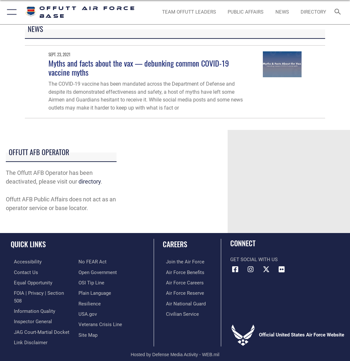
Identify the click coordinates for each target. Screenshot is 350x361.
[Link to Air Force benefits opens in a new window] (182, 271)
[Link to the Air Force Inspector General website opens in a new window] (30, 311)
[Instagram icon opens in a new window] (250, 269)
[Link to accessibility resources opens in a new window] (24, 261)
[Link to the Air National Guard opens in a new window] (182, 301)
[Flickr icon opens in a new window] (281, 269)
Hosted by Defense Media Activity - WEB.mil (175, 346)
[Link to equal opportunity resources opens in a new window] (30, 281)
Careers (175, 244)
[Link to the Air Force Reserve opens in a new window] (182, 291)
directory (89, 181)
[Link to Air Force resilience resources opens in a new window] (89, 301)
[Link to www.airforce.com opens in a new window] (182, 261)
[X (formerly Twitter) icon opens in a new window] (266, 269)
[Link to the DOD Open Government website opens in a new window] (97, 271)
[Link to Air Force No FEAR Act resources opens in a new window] (92, 261)
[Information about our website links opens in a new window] (27, 331)
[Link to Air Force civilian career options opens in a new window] (179, 311)
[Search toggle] (339, 12)
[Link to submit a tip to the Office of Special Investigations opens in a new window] (91, 281)
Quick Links (28, 244)
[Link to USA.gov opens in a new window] (87, 311)
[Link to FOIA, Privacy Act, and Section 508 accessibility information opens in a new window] (40, 291)
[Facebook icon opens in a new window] (235, 269)
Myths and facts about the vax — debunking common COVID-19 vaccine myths (138, 68)
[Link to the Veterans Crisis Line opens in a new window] (100, 321)
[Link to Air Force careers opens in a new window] (182, 281)
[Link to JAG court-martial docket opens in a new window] (38, 321)
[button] (10, 12)
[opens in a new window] (313, 12)
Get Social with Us (254, 259)
